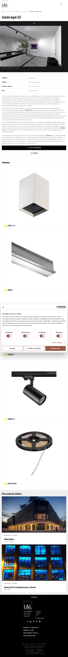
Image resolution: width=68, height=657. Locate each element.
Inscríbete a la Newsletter (31, 627)
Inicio (4, 11)
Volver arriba (34, 597)
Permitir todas (55, 348)
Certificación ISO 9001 (29, 635)
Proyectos (10, 11)
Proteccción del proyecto (30, 633)
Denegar (12, 348)
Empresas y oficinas (21, 11)
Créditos (43, 653)
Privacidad (39, 649)
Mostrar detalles (57, 342)
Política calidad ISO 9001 (32, 653)
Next (64, 23)
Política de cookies (30, 651)
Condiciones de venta (35, 652)
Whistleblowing (41, 651)
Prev (3, 23)
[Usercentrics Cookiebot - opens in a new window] (58, 307)
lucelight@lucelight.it (40, 618)
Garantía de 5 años (28, 630)
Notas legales (30, 649)
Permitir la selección (34, 348)
